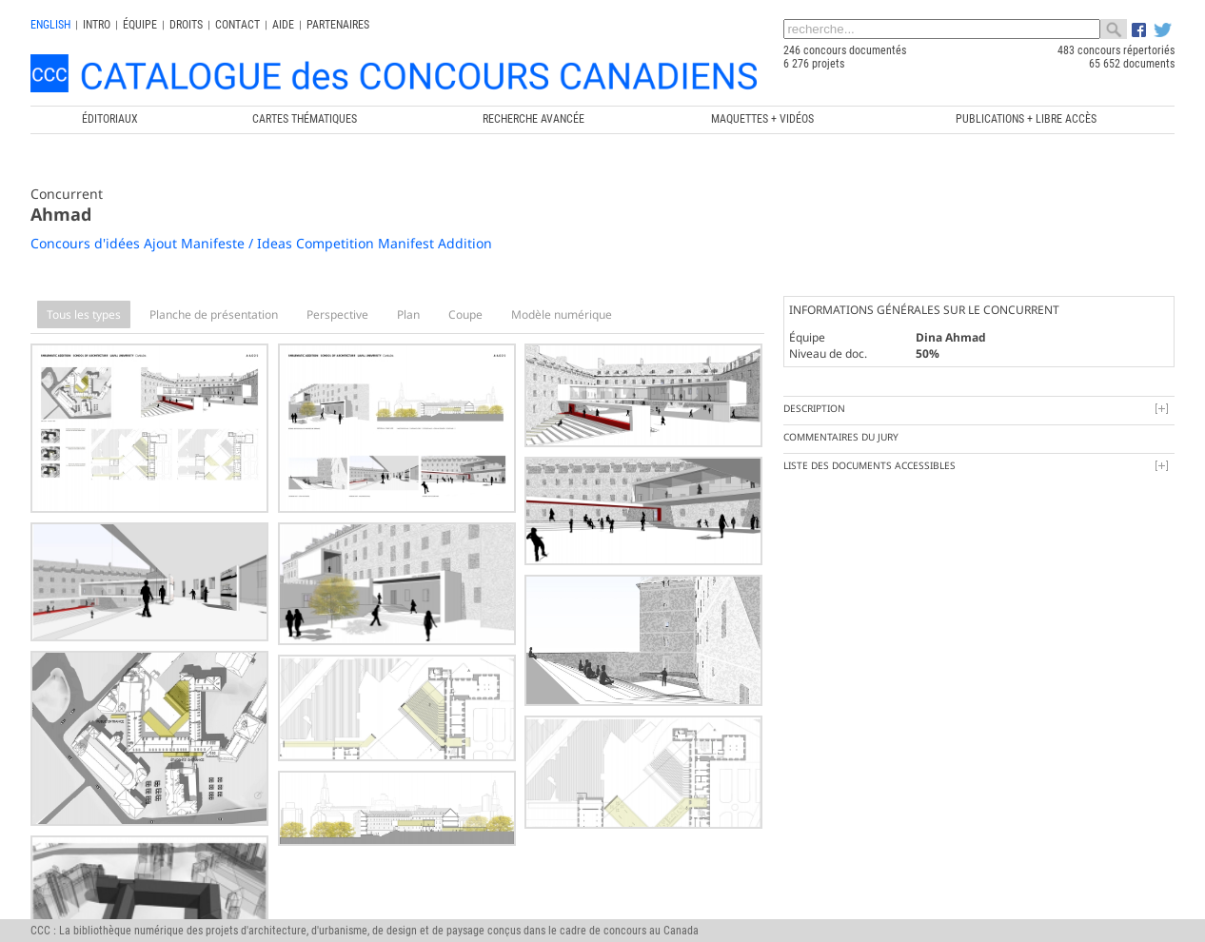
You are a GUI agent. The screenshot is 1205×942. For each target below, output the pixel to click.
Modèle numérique (561, 314)
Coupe (465, 314)
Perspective (337, 314)
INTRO (96, 24)
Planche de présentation (213, 314)
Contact (237, 24)
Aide (283, 24)
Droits (186, 24)
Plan (408, 314)
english (50, 24)
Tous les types (84, 314)
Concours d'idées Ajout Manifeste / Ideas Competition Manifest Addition (261, 243)
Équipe (140, 24)
